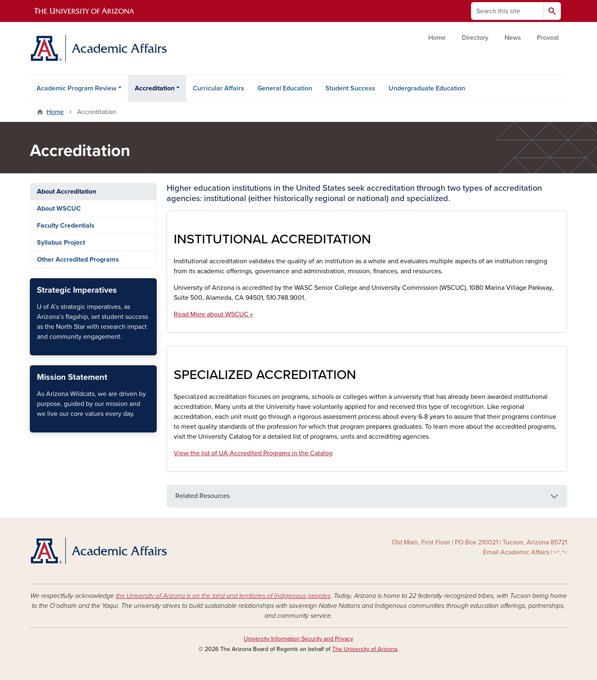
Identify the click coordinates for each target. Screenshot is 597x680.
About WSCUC (59, 208)
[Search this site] (507, 11)
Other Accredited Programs (78, 259)
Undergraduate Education (426, 88)
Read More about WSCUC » (213, 314)
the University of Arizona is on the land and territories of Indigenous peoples (223, 596)
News (513, 38)
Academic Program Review (76, 88)
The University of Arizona (364, 649)
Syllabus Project (61, 242)
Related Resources (202, 496)
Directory (475, 38)
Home (437, 38)
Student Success (350, 88)
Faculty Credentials (66, 225)
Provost (548, 38)
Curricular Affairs (218, 88)
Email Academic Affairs (516, 552)
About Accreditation (66, 191)
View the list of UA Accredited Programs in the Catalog (253, 453)
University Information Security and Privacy (298, 638)
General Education (284, 88)
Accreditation (155, 88)
